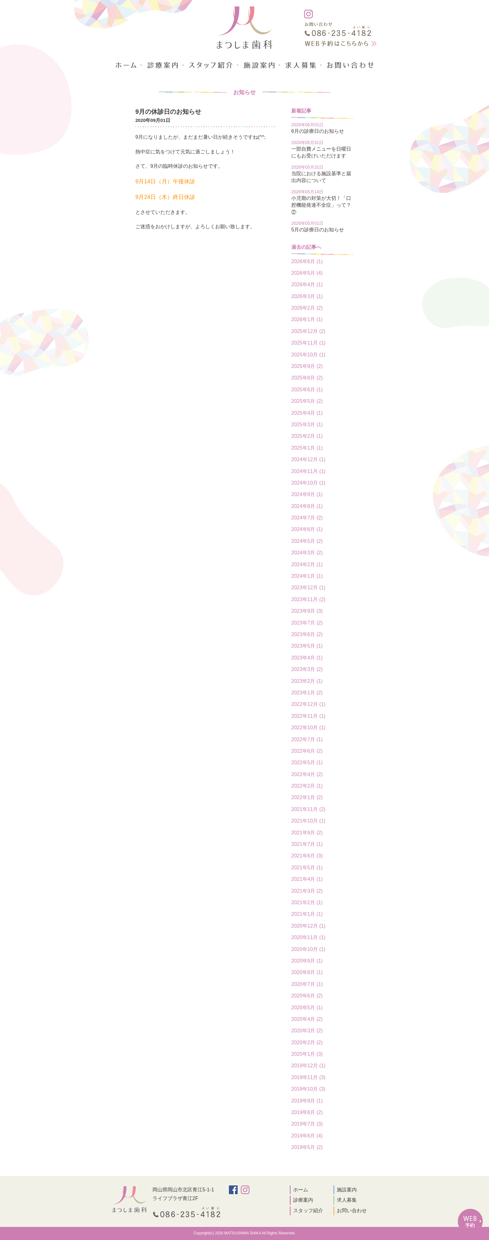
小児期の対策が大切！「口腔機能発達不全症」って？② (321, 205)
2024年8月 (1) (307, 506)
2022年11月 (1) (308, 716)
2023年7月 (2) (307, 622)
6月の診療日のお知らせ (317, 131)
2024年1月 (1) (307, 576)
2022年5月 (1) (307, 762)
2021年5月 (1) (307, 867)
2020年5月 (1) (307, 1007)
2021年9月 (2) (307, 832)
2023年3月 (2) (307, 669)
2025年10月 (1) (308, 354)
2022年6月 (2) (307, 751)
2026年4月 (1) (307, 284)
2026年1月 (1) (307, 319)
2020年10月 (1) (308, 949)
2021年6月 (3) (307, 855)
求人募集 (347, 1200)
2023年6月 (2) (307, 634)
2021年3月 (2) (307, 891)
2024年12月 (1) (308, 459)
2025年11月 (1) (308, 342)
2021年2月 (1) (307, 902)
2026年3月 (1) (307, 296)
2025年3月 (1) (307, 424)
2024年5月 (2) (307, 541)
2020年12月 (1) (308, 926)
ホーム (300, 1189)
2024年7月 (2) (307, 517)
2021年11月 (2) (308, 809)
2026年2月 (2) (307, 308)
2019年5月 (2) (307, 1147)
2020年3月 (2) (307, 1030)
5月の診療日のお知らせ (317, 229)
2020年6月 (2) (307, 995)
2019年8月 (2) (307, 1112)
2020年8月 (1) (307, 972)
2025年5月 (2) (307, 401)
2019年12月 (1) (308, 1065)
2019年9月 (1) (307, 1100)
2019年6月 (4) (307, 1135)
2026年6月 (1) (307, 261)
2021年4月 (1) (307, 879)
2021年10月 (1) (308, 820)
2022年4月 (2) (307, 774)
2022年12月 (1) (308, 704)
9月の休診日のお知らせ (168, 111)
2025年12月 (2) (308, 331)
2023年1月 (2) (307, 692)
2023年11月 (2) (308, 599)
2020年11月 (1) (308, 937)
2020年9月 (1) (307, 960)
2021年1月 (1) (307, 914)
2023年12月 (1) (308, 587)
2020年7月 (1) (307, 984)
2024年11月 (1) (308, 471)
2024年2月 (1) (307, 564)
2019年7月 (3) (307, 1124)
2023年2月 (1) (307, 681)
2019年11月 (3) (308, 1077)
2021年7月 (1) (307, 844)
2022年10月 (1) (308, 727)
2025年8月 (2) (307, 377)
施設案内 (347, 1189)
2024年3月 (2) (307, 552)
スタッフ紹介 (308, 1210)
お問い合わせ (352, 1210)
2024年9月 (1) (307, 494)
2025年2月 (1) (307, 436)
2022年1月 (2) (307, 797)
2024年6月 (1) (307, 529)
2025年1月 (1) (307, 448)
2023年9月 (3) (307, 611)
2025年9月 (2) (307, 366)
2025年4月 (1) (307, 413)
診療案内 (303, 1200)
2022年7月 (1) (307, 739)
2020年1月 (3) (307, 1054)
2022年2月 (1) (307, 786)
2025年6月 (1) (307, 389)
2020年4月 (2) (307, 1019)
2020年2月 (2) (307, 1042)
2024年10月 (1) (308, 482)
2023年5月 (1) (307, 646)
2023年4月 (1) (307, 657)
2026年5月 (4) (307, 273)
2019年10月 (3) (308, 1089)
